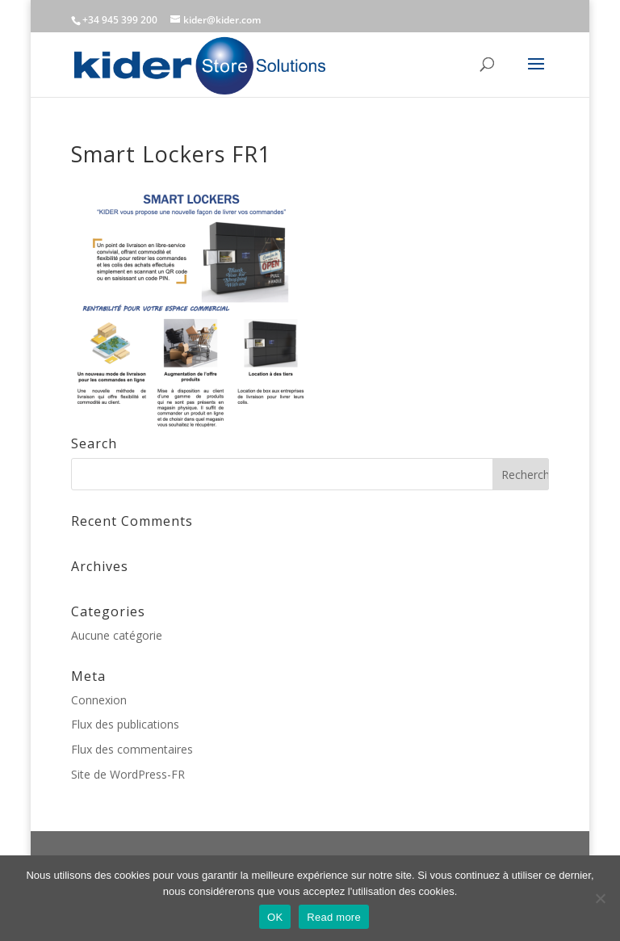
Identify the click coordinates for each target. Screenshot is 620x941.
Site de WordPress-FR (128, 774)
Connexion (99, 700)
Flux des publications (125, 724)
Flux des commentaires (132, 749)
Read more (334, 917)
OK (275, 917)
